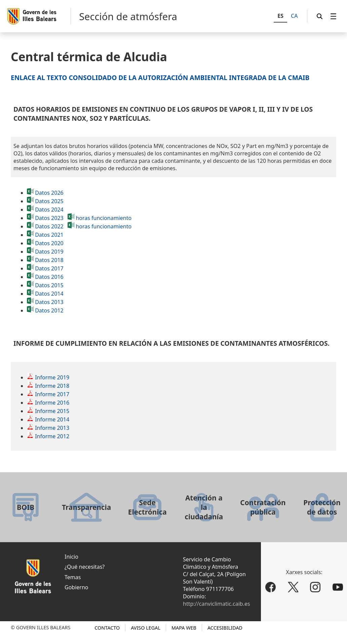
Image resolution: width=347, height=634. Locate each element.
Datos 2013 (49, 302)
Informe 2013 (52, 428)
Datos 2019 (49, 251)
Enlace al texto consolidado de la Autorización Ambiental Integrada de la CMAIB (160, 77)
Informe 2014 (52, 419)
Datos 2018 (49, 260)
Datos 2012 (49, 310)
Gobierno (76, 587)
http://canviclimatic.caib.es (216, 603)
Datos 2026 (49, 192)
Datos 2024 (49, 209)
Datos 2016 (49, 277)
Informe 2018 (52, 385)
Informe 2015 (52, 411)
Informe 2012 (52, 436)
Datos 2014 (49, 293)
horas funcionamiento (103, 218)
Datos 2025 (49, 201)
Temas (73, 577)
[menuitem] (333, 16)
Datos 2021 (45, 234)
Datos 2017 (49, 268)
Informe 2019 (52, 377)
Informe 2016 (52, 402)
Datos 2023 (49, 218)
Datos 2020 (49, 243)
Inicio (71, 556)
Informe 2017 (52, 394)
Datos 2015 (49, 285)
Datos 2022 (49, 226)
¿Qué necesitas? (85, 566)
